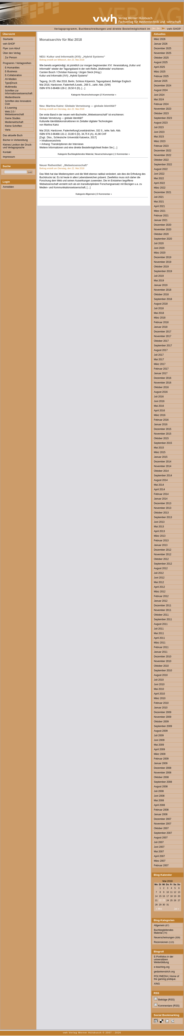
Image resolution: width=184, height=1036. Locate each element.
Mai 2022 (159, 178)
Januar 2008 (160, 814)
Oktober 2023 (161, 113)
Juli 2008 (159, 791)
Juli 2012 (159, 573)
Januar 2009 (160, 763)
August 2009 (161, 730)
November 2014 (162, 466)
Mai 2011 (159, 633)
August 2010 (161, 675)
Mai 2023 (159, 136)
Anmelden (8, 186)
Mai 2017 (159, 359)
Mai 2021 (159, 201)
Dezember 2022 (162, 150)
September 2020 (163, 238)
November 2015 (162, 433)
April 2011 (159, 638)
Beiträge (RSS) (164, 999)
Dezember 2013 (162, 503)
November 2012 (162, 554)
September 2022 (163, 164)
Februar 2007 (161, 865)
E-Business (11, 71)
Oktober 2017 (161, 340)
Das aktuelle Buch (12, 135)
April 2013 (159, 531)
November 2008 (162, 772)
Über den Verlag (11, 53)
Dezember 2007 (162, 819)
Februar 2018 (161, 322)
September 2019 (163, 271)
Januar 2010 (160, 707)
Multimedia (11, 86)
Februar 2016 (161, 419)
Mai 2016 (159, 405)
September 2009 (163, 726)
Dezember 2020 (162, 224)
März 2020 (159, 252)
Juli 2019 (159, 275)
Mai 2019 (159, 280)
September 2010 (163, 670)
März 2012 (159, 591)
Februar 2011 (161, 647)
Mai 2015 (159, 447)
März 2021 (159, 211)
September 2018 (163, 299)
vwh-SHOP (174, 28)
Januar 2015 (160, 457)
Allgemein (90, 194)
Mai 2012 (159, 582)
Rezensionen (161, 942)
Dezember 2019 (162, 257)
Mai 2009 (159, 744)
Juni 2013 (159, 522)
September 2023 (163, 118)
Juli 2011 (159, 628)
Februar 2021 (161, 215)
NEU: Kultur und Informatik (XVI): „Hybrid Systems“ (72, 56)
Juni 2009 (159, 740)
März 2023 (159, 141)
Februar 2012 (161, 596)
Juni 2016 (159, 401)
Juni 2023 (159, 132)
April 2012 (159, 587)
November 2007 (162, 823)
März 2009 (159, 754)
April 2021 (159, 206)
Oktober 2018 (161, 294)
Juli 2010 (159, 679)
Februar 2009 (161, 758)
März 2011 (159, 642)
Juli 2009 (159, 735)
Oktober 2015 (161, 438)
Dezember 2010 (162, 656)
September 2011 (163, 619)
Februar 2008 (161, 809)
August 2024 (161, 90)
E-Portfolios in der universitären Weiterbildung (163, 959)
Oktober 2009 (161, 721)
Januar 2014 (160, 498)
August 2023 (161, 122)
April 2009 (159, 749)
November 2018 (162, 289)
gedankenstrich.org (164, 971)
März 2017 (159, 364)
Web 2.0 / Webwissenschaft (14, 113)
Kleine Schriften (13, 126)
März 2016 (159, 415)
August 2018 (161, 303)
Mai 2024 (159, 99)
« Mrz (159, 908)
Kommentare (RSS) (167, 1005)
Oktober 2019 (161, 266)
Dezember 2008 (162, 768)
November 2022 (162, 155)
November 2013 (162, 508)
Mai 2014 (159, 484)
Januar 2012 (160, 600)
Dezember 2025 (162, 48)
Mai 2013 (159, 526)
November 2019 (162, 262)
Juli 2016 (159, 396)
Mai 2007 (159, 851)
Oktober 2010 (161, 665)
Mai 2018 (159, 313)
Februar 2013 (161, 540)
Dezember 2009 (162, 712)
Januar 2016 (160, 424)
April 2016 (159, 410)
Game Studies (12, 118)
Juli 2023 (159, 127)
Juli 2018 (159, 308)
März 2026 (159, 39)
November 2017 (162, 336)
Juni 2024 (159, 94)
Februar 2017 (161, 368)
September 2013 (163, 517)
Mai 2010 (159, 689)
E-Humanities (12, 67)
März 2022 (159, 187)
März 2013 (159, 535)
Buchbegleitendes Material (80, 154)
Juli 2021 (159, 197)
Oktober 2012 (161, 559)
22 (160, 900)
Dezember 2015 (162, 429)
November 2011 (162, 610)
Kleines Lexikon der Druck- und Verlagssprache (17, 146)
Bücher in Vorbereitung (15, 140)
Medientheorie (12, 97)
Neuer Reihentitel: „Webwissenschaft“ (63, 165)
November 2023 (162, 108)
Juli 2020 (159, 243)
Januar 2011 (160, 652)
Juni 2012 (159, 577)
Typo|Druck (11, 83)
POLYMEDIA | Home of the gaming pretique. (166, 977)
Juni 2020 (159, 248)
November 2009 (162, 716)
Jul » (176, 908)
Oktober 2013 (161, 512)
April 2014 (159, 489)
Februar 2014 (161, 494)
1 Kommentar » (122, 154)
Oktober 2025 (161, 57)
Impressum (9, 156)
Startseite (8, 39)
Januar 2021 (160, 220)
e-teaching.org (161, 967)
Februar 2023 (161, 146)
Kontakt (7, 152)
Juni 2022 (159, 173)
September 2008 (163, 781)
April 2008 (159, 805)
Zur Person (11, 57)
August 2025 (161, 62)
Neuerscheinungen (90, 94)
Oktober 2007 (161, 828)
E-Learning (11, 107)
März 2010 (159, 698)
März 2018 (159, 317)
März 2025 (159, 71)
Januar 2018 (160, 327)
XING (157, 983)
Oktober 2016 (161, 387)
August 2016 (161, 392)
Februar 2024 (161, 104)
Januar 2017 (160, 373)
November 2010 (162, 661)
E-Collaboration (13, 75)
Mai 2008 (159, 800)
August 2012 (161, 568)
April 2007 (159, 856)
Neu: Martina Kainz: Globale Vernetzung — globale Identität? (77, 105)
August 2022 (161, 169)
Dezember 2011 (162, 605)
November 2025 (162, 53)
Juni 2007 (159, 846)
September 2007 (163, 833)
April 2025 (159, 67)
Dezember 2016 (162, 378)
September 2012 (163, 563)
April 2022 (159, 183)
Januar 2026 (160, 43)
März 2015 (159, 452)
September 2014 (163, 475)
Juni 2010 (159, 684)
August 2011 (161, 624)
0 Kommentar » (108, 94)
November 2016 (162, 382)
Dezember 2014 (162, 461)
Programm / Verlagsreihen (17, 63)
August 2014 (161, 480)
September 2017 (163, 345)
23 (163, 900)
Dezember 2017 (162, 331)
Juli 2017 (159, 354)
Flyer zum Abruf (11, 48)
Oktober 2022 (161, 159)
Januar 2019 (160, 285)
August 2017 (161, 350)
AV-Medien (11, 79)
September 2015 (163, 443)
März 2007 (159, 860)
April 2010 (159, 693)
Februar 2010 (161, 703)
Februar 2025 (161, 76)
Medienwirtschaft (14, 122)
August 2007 (161, 837)
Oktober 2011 (161, 614)
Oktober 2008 (161, 777)
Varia (7, 129)
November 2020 (162, 229)
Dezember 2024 (162, 85)
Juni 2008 (159, 795)
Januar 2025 (160, 81)
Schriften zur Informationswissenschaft (18, 92)
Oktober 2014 (161, 470)
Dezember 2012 (162, 549)
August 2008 (161, 786)
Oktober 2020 (161, 234)
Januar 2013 (160, 545)
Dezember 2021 (162, 192)
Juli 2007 (159, 842)
